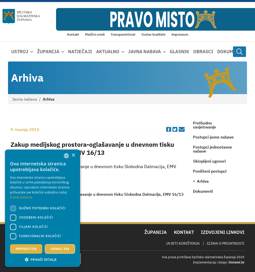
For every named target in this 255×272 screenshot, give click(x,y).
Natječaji (80, 51)
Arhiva (203, 181)
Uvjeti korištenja (183, 243)
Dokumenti (230, 51)
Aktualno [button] (107, 51)
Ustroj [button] (19, 51)
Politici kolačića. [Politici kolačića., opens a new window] (21, 197)
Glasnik (179, 51)
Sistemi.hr (236, 262)
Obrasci (203, 51)
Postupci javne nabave (213, 137)
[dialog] (42, 208)
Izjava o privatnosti (225, 243)
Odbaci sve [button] (60, 249)
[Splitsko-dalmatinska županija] (21, 16)
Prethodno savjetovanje (204, 124)
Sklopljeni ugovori (209, 161)
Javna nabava (24, 99)
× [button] (73, 155)
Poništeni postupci (209, 171)
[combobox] (66, 155)
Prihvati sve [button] (26, 249)
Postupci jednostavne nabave (212, 149)
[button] (42, 259)
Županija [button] (48, 51)
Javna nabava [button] (144, 51)
